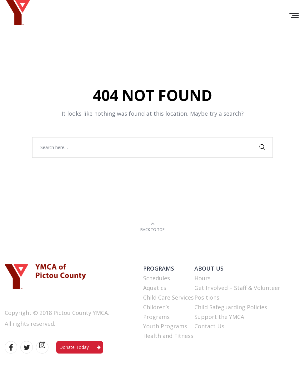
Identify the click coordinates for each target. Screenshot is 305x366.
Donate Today (74, 347)
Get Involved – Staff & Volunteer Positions (237, 292)
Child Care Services (168, 297)
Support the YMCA (219, 316)
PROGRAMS (158, 268)
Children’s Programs (156, 311)
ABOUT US (208, 268)
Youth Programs (165, 326)
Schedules (156, 278)
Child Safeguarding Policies (230, 307)
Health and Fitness (168, 336)
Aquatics (154, 287)
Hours (202, 278)
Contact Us (209, 326)
